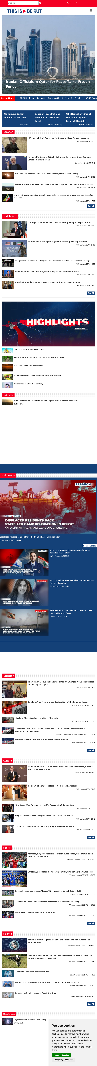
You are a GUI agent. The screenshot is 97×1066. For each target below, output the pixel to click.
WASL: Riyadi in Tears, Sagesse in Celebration (35, 912)
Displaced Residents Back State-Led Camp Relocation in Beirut (30, 537)
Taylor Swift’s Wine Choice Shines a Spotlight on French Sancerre (44, 826)
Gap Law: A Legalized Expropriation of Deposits (36, 718)
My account (72, 2)
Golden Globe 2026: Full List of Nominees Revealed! (52, 786)
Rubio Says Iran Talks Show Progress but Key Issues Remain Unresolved (47, 271)
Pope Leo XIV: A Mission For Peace (29, 349)
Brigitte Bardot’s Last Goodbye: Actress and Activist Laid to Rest (44, 815)
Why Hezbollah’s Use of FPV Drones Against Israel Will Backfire (78, 117)
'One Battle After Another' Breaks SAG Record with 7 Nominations (44, 805)
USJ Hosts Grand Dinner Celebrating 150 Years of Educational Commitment (47, 1019)
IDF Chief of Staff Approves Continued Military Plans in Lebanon (58, 138)
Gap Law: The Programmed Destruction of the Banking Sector (58, 702)
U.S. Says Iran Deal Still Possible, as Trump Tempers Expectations (59, 222)
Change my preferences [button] (63, 1060)
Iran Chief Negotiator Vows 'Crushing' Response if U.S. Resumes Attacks (47, 282)
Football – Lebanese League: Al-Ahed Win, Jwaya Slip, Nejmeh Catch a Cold (48, 891)
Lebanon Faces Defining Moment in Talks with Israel (47, 117)
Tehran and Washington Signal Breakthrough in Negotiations (57, 241)
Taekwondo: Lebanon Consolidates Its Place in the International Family (47, 901)
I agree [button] (56, 1055)
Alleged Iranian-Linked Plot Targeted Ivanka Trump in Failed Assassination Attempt (52, 261)
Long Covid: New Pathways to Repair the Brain (35, 993)
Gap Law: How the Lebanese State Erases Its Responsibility (41, 739)
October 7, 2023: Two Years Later (28, 366)
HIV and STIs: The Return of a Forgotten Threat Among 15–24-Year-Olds (47, 982)
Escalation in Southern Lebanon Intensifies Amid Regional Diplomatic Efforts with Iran (54, 184)
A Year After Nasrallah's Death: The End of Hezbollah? (38, 375)
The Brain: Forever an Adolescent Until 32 (33, 971)
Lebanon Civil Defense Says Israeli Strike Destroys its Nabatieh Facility (46, 173)
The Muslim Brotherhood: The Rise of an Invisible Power (39, 357)
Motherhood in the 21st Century (28, 384)
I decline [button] (65, 1055)
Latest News (7, 98)
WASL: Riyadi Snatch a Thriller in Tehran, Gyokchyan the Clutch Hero (60, 872)
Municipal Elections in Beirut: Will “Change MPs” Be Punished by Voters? (46, 400)
